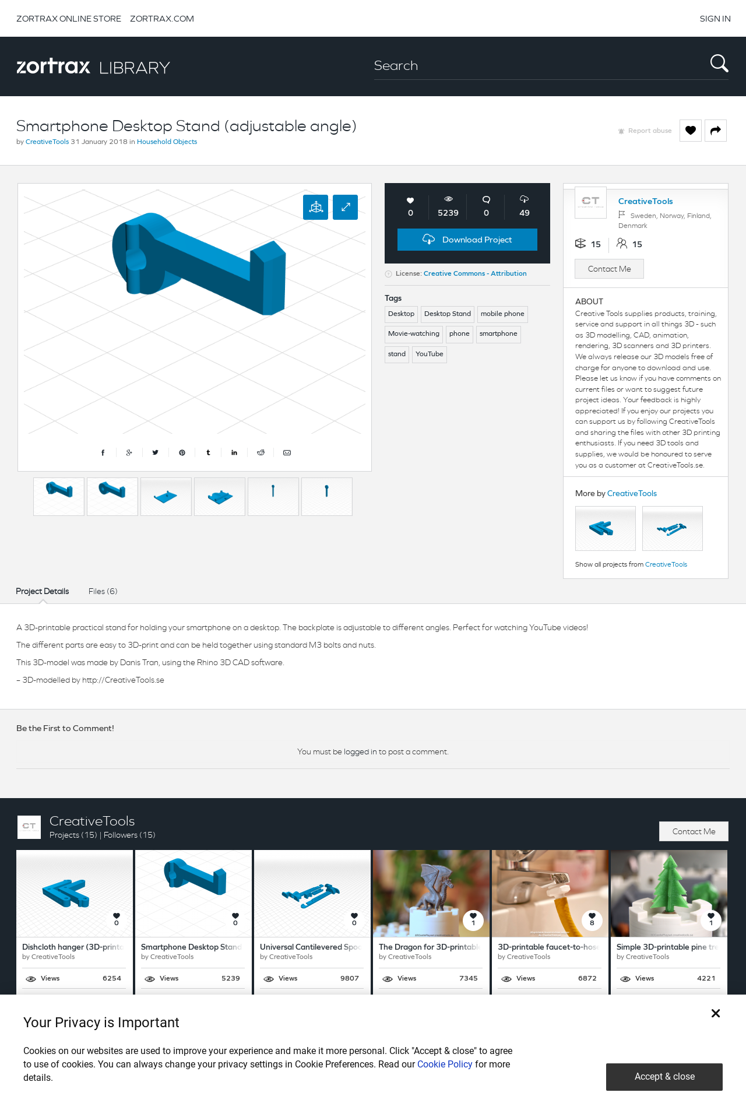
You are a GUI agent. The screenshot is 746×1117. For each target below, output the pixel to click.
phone (459, 334)
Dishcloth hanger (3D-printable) (80, 947)
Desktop (401, 314)
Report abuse (650, 131)
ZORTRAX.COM (162, 18)
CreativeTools (47, 142)
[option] (59, 496)
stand (397, 354)
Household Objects (167, 142)
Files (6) (103, 591)
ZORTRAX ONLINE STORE (68, 18)
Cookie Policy (445, 1064)
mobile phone (503, 314)
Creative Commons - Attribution (475, 274)
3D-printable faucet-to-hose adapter (565, 947)
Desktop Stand (447, 314)
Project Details (42, 591)
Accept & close (665, 1076)
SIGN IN (715, 18)
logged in (360, 751)
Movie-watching (413, 334)
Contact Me (609, 268)
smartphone (499, 334)
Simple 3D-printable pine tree (670, 947)
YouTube (430, 354)
